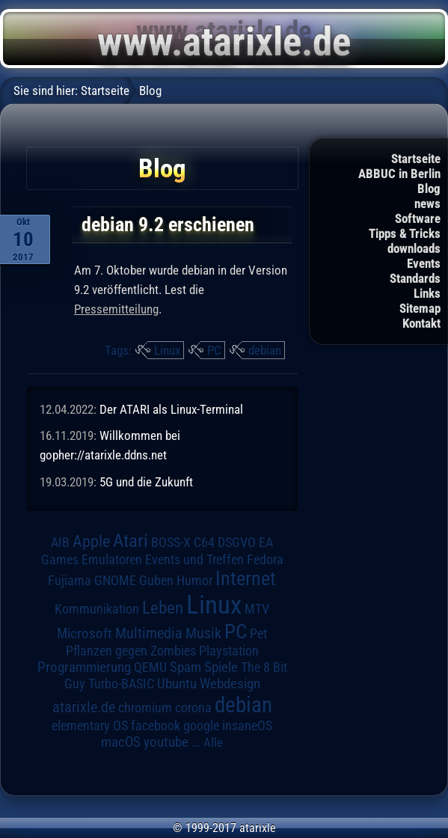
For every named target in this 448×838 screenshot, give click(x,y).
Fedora (265, 559)
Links (427, 293)
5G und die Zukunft (146, 481)
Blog (429, 188)
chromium (145, 707)
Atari (130, 540)
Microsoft (84, 633)
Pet (258, 633)
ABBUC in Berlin (399, 173)
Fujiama (69, 580)
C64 (204, 542)
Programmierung (84, 667)
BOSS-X (171, 542)
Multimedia (148, 633)
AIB (60, 542)
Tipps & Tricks (405, 233)
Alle (213, 742)
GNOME (115, 580)
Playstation (229, 650)
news (427, 203)
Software (418, 218)
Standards (415, 278)
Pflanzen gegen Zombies (131, 650)
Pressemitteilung (116, 309)
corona (193, 707)
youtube (166, 741)
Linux (167, 350)
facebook (155, 725)
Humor (194, 580)
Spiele (221, 667)
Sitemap (420, 308)
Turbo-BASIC (121, 683)
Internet (245, 578)
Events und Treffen (194, 559)
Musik (203, 633)
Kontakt (421, 323)
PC (214, 350)
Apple (91, 541)
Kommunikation (97, 609)
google (201, 725)
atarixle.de (83, 707)
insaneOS (247, 725)
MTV (257, 609)
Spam (185, 667)
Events (424, 263)
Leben (162, 608)
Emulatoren (112, 559)
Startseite (416, 158)
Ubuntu (177, 684)
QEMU (150, 667)
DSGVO (237, 542)
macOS (121, 742)
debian (264, 350)
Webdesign (230, 684)
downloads (414, 248)
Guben (156, 580)
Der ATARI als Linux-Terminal (171, 409)
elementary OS (90, 725)
